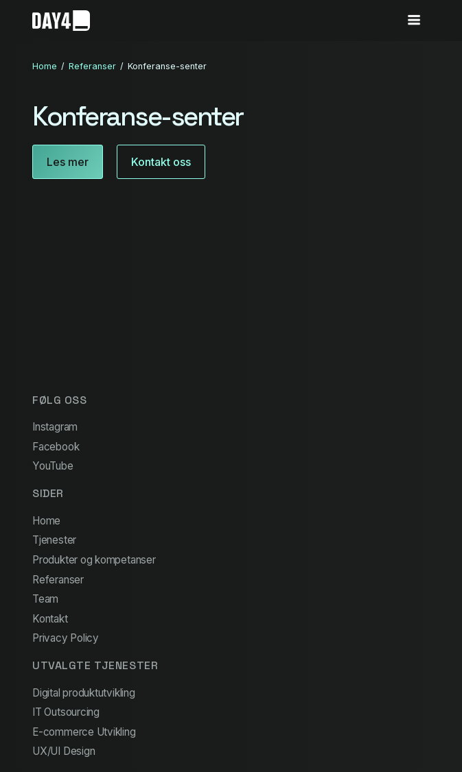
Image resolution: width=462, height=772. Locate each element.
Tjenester (54, 539)
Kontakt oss (161, 162)
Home (44, 66)
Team (45, 598)
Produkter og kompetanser (94, 559)
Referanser (92, 66)
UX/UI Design (63, 751)
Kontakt (49, 618)
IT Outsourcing (66, 712)
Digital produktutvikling (83, 692)
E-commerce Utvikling (83, 731)
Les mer (68, 162)
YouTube (52, 465)
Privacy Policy (65, 637)
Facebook (55, 446)
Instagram (55, 426)
